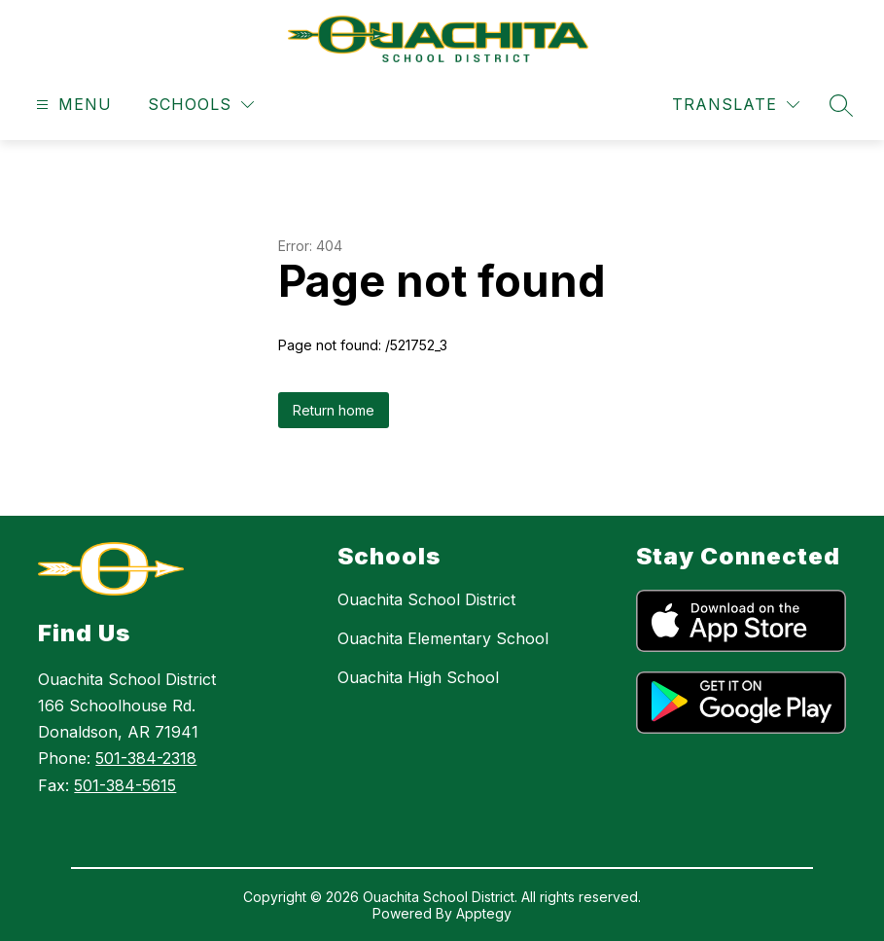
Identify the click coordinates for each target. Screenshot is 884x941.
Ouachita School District (426, 599)
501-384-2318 (145, 758)
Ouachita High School (418, 677)
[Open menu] (71, 104)
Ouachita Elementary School (442, 638)
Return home (333, 410)
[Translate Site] (735, 104)
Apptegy (484, 913)
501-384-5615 (125, 785)
